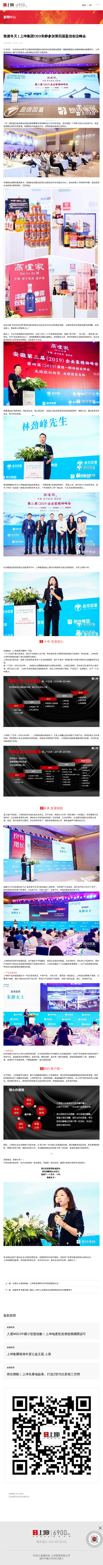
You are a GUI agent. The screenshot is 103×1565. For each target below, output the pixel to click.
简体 (84, 5)
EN (90, 5)
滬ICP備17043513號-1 (51, 1558)
